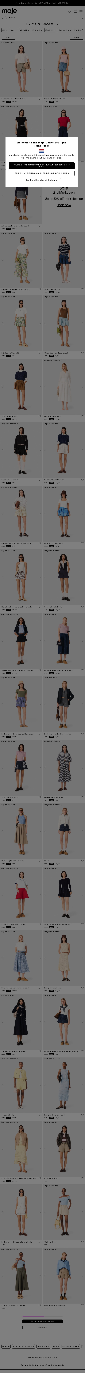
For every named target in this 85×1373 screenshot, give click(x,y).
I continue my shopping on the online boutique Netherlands (42, 173)
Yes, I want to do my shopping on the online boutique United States (42, 165)
